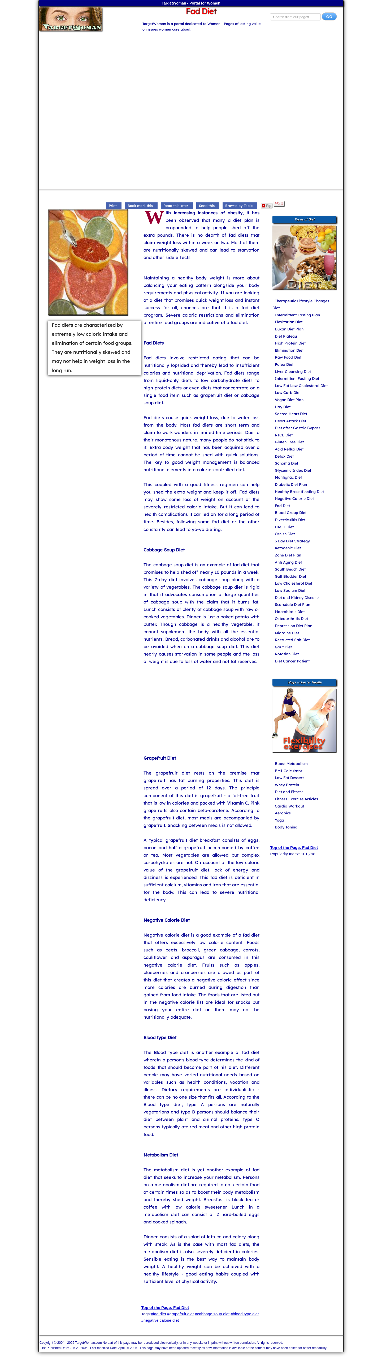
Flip (266, 206)
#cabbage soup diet (212, 1314)
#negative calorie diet (160, 1320)
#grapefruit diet (180, 1314)
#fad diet (158, 1314)
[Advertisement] (191, 69)
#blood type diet (245, 1314)
